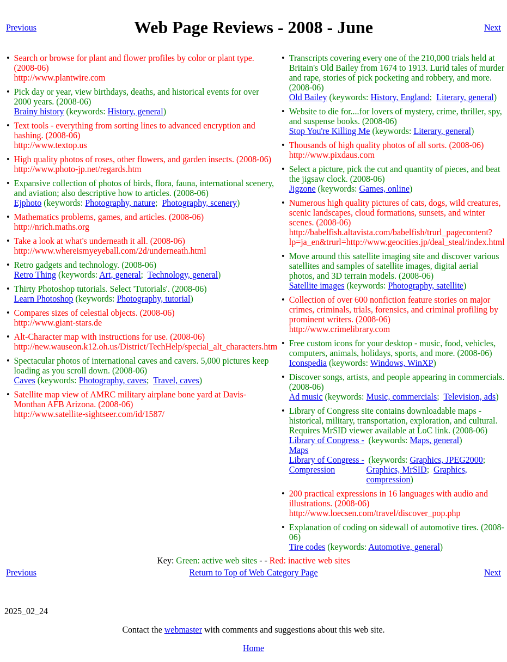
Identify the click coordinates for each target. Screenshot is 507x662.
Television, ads (469, 396)
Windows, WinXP (401, 362)
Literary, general (465, 97)
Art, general (120, 274)
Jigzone (302, 188)
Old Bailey (308, 97)
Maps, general (435, 440)
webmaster (183, 629)
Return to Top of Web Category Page (253, 572)
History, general (135, 111)
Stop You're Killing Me (329, 131)
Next (492, 27)
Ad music (306, 396)
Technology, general (183, 274)
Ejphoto (28, 202)
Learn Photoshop (44, 298)
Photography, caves (112, 380)
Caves (24, 380)
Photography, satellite (425, 285)
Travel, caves (176, 380)
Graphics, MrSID (396, 469)
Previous (21, 27)
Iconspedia (308, 362)
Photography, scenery (199, 202)
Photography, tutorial (153, 298)
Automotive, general (404, 546)
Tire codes (307, 546)
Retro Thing (35, 274)
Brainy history (39, 111)
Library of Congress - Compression (326, 464)
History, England (399, 97)
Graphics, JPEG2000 (446, 459)
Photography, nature (120, 202)
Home (253, 648)
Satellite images (317, 285)
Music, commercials (401, 396)
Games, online (384, 188)
